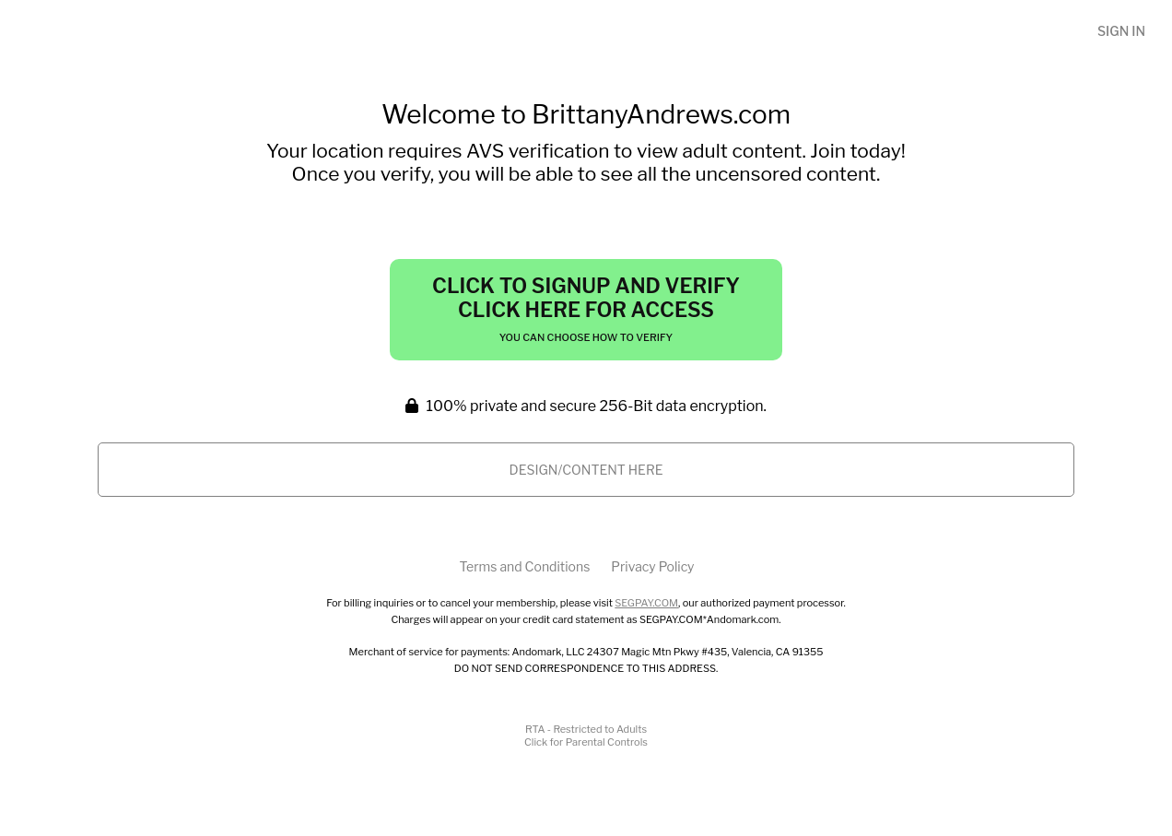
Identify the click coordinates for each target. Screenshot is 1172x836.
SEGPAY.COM (646, 602)
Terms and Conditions (524, 566)
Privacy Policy (652, 566)
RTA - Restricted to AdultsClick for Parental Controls (586, 735)
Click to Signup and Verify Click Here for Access (586, 309)
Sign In (1121, 31)
